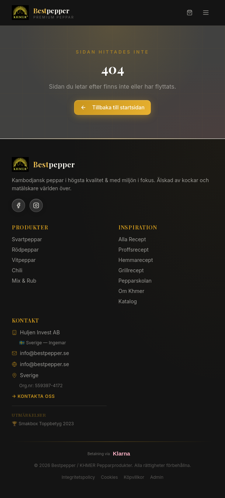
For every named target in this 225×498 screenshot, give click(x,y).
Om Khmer (131, 291)
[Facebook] (18, 205)
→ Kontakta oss (33, 396)
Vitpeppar (24, 260)
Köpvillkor (134, 477)
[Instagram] (36, 205)
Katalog (127, 301)
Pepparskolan (135, 280)
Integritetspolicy (78, 477)
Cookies (109, 477)
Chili (17, 270)
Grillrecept (131, 270)
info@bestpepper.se (44, 353)
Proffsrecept (133, 249)
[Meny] (205, 12)
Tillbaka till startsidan (112, 107)
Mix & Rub (24, 280)
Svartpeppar (27, 239)
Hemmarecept (135, 260)
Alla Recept (132, 239)
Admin (156, 477)
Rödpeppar (25, 249)
